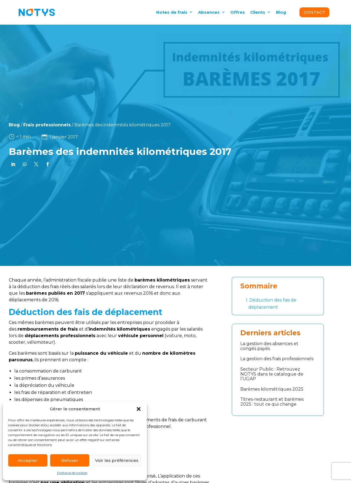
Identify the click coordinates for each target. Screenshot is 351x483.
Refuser (69, 460)
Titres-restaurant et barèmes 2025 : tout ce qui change (272, 402)
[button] (138, 409)
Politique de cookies (72, 473)
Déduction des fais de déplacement (271, 303)
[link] (12, 164)
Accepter (28, 460)
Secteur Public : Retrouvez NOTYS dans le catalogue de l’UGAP (271, 373)
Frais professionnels (35, 124)
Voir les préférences (116, 460)
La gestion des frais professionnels (276, 358)
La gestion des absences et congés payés (269, 346)
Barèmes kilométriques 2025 (271, 389)
